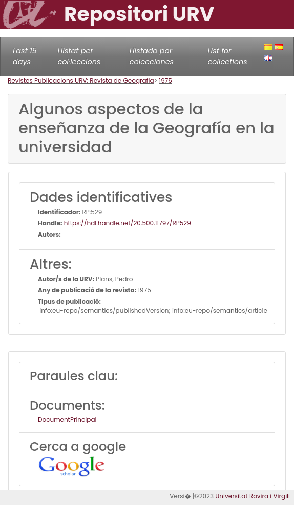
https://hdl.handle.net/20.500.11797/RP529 (126, 223)
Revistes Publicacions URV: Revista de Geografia (81, 80)
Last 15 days (25, 56)
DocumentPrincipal (67, 419)
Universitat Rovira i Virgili (252, 496)
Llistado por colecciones (152, 56)
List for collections (227, 56)
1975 (165, 80)
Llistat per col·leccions (78, 56)
